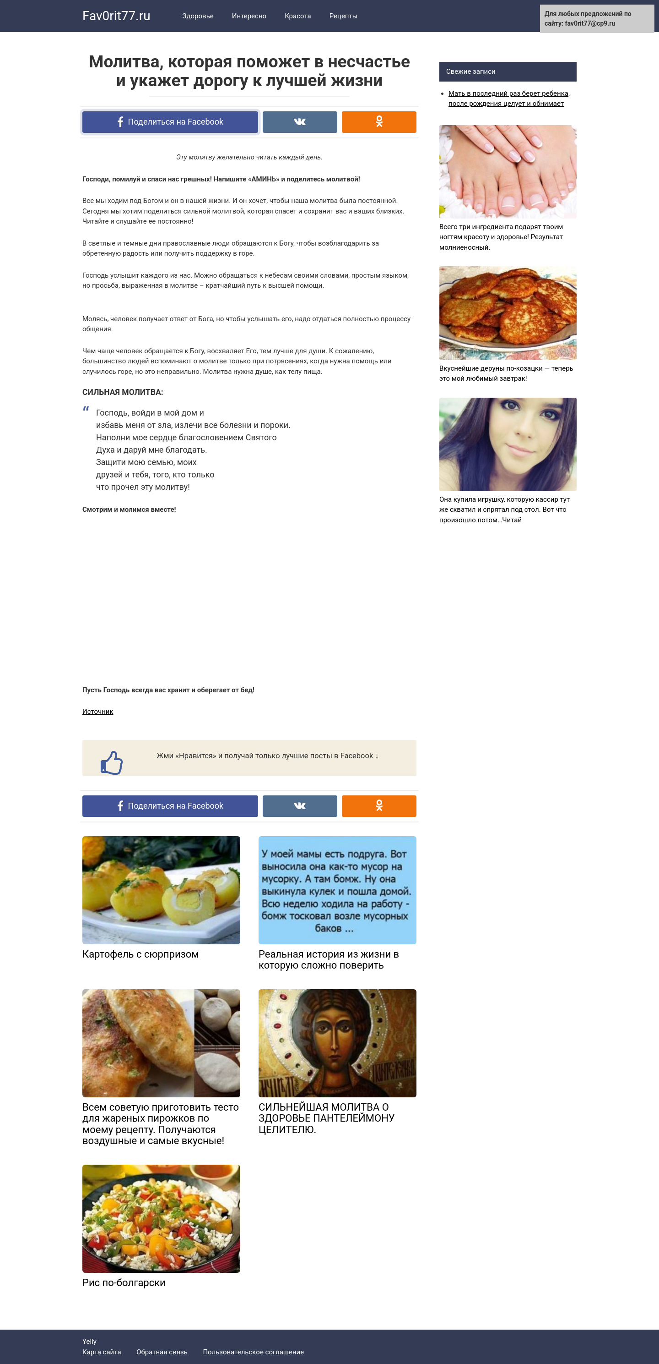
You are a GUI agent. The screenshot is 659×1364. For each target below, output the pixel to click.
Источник (97, 711)
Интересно (249, 16)
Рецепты (344, 16)
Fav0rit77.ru (116, 15)
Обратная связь (161, 1352)
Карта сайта (101, 1352)
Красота (298, 16)
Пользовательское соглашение (253, 1352)
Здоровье (198, 16)
